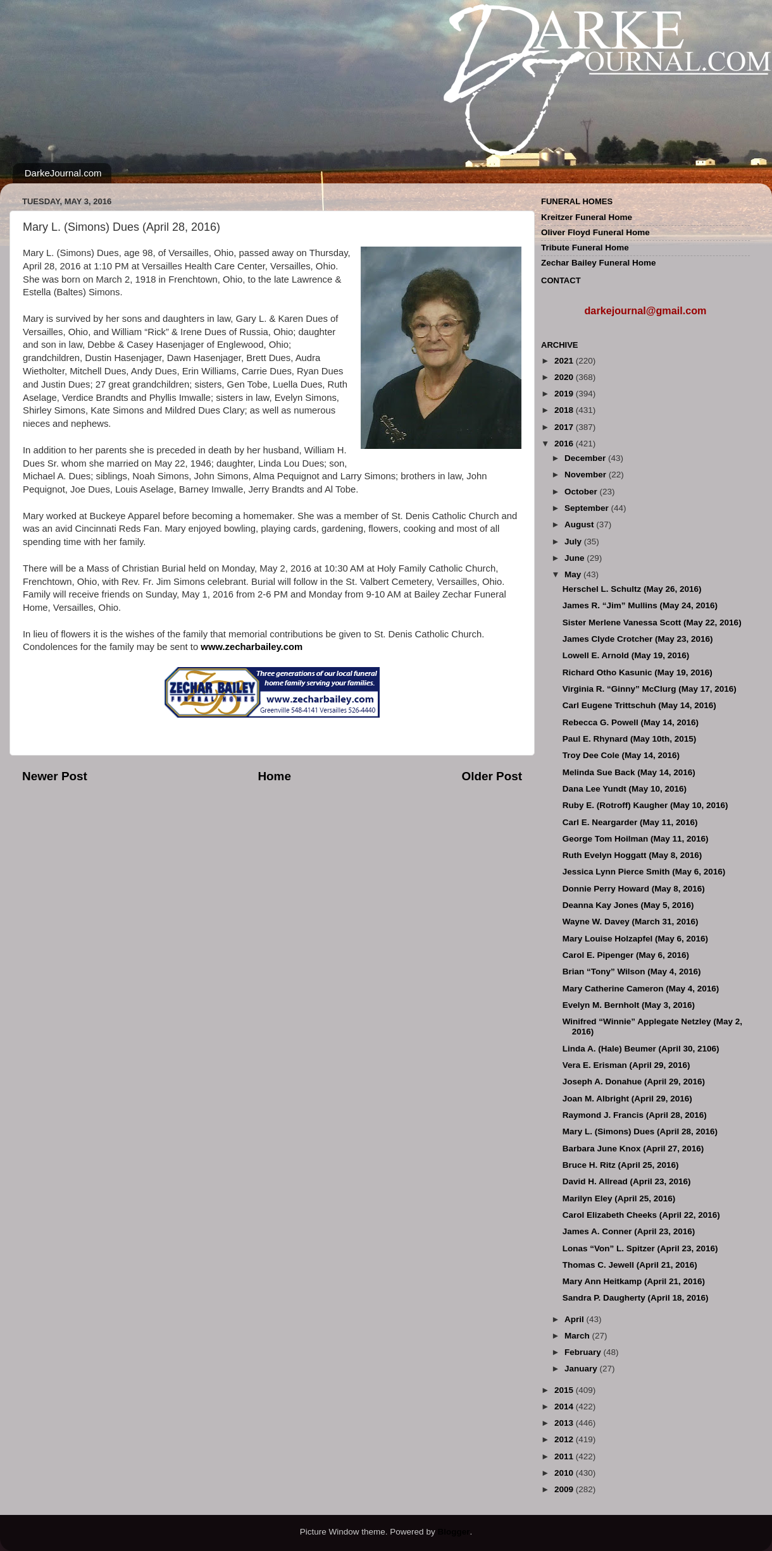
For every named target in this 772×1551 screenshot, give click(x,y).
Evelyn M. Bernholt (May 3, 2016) (629, 1005)
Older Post (491, 776)
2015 (565, 1390)
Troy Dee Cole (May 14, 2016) (621, 755)
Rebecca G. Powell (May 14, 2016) (631, 722)
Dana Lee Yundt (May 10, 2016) (625, 789)
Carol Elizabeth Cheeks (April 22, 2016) (641, 1215)
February (584, 1352)
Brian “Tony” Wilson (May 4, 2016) (632, 971)
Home (274, 776)
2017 (565, 427)
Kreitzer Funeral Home (586, 217)
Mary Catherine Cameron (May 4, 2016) (641, 988)
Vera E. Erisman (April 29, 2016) (626, 1065)
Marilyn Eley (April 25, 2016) (619, 1198)
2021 (565, 360)
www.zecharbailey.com (251, 647)
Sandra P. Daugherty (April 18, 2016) (636, 1298)
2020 (565, 377)
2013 (565, 1423)
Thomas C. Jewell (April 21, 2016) (630, 1265)
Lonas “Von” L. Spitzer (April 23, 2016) (640, 1248)
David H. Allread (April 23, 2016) (627, 1181)
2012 (565, 1439)
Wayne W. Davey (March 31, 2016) (631, 921)
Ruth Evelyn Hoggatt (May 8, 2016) (632, 855)
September (587, 508)
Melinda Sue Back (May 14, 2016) (629, 772)
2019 (565, 393)
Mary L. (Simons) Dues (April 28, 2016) (640, 1131)
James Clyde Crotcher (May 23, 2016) (638, 639)
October (582, 491)
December (586, 458)
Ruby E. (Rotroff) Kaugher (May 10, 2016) (645, 805)
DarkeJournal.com (63, 173)
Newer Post (54, 776)
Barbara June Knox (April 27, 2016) (633, 1148)
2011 (565, 1456)
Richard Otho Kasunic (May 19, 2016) (638, 672)
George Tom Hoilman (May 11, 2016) (636, 838)
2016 (565, 443)
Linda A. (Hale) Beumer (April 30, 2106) (641, 1048)
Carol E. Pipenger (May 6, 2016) (626, 955)
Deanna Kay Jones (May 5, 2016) (628, 905)
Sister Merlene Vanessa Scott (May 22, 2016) (652, 622)
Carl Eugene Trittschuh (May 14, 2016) (639, 705)
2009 (565, 1489)
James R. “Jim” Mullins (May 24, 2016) (640, 605)
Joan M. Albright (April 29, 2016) (627, 1098)
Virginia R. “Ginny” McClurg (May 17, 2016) (650, 689)
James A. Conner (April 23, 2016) (629, 1231)
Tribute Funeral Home (585, 247)
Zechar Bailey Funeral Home (598, 262)
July (574, 541)
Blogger (453, 1531)
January (582, 1368)
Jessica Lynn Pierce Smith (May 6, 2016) (644, 871)
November (586, 474)
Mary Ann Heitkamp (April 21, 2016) (634, 1281)
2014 (565, 1406)
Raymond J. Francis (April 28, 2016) (635, 1115)
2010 (565, 1473)
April (575, 1319)
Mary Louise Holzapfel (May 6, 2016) (635, 938)
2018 (565, 410)
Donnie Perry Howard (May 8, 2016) (634, 888)
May (573, 574)
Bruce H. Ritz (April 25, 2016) (621, 1165)
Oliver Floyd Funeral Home (595, 232)
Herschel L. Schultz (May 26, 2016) (632, 589)
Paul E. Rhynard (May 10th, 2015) (630, 739)
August (580, 524)
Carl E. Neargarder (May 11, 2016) (630, 822)
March (578, 1335)
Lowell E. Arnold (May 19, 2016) (626, 655)
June (575, 558)
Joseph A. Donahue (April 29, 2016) (634, 1081)
